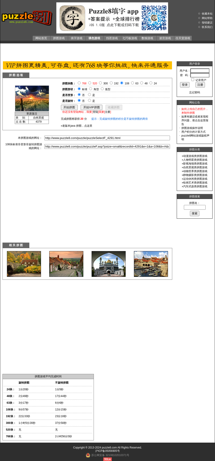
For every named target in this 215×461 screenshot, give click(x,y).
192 (116, 83)
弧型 (107, 89)
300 (105, 83)
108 (127, 83)
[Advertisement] (108, 51)
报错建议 (207, 22)
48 (146, 83)
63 (136, 83)
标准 (84, 89)
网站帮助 (207, 18)
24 (155, 83)
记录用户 (201, 80)
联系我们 (207, 27)
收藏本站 (207, 13)
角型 (96, 89)
